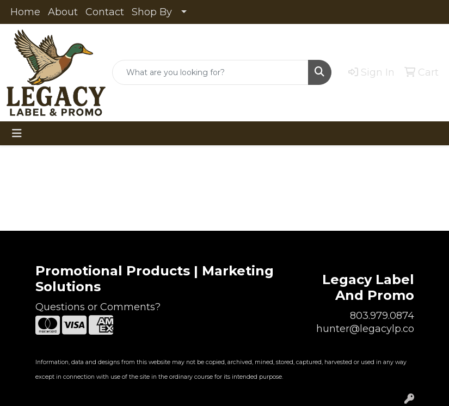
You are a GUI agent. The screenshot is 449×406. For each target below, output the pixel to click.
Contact (104, 12)
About (63, 12)
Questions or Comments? (98, 307)
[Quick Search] (210, 72)
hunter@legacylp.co (365, 329)
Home (25, 12)
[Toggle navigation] (16, 133)
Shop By (152, 12)
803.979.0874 (382, 316)
